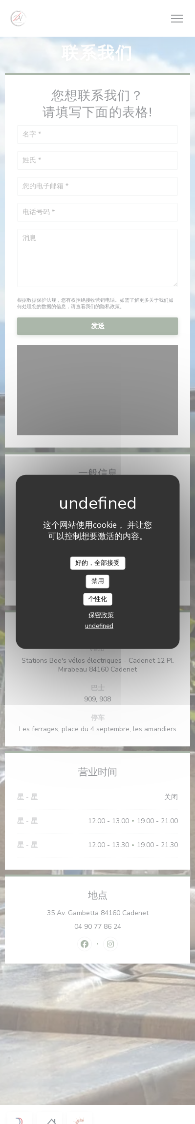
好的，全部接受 (97, 562)
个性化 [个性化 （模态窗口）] (97, 599)
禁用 (97, 581)
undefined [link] (99, 626)
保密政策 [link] (101, 615)
